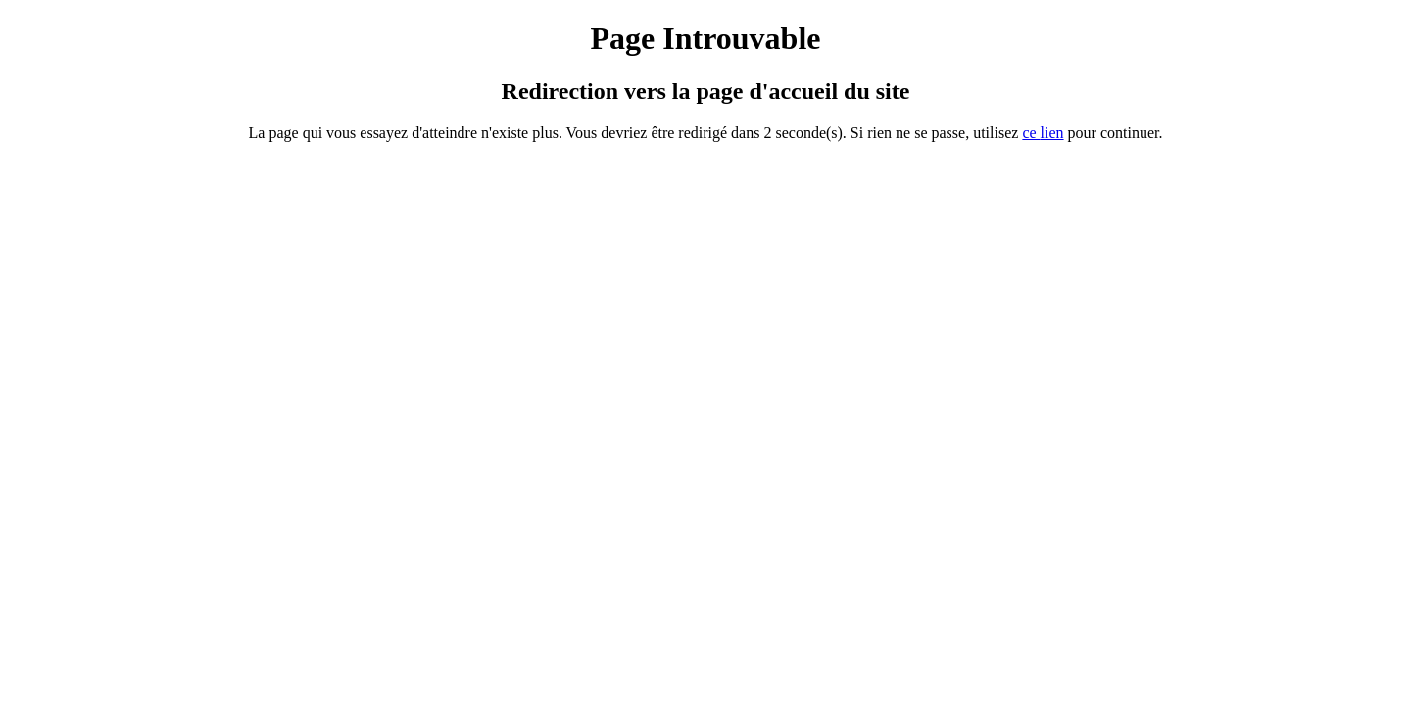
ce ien (1042, 133)
